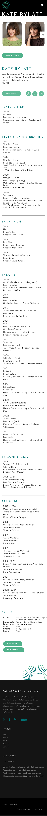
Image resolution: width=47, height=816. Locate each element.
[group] (12, 34)
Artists (5, 741)
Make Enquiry (11, 93)
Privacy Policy (37, 809)
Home (5, 735)
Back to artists (12, 55)
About (5, 738)
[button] (43, 35)
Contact (6, 747)
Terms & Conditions (23, 809)
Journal (6, 744)
